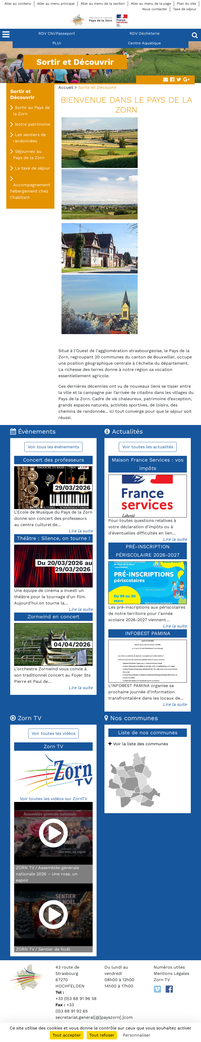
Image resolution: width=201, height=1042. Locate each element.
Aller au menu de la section (103, 3)
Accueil (65, 87)
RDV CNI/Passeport (56, 33)
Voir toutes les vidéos (53, 733)
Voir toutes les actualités (147, 446)
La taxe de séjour (32, 168)
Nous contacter (154, 9)
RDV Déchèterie (145, 33)
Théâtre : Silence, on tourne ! (53, 538)
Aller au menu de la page (151, 3)
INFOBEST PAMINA (147, 633)
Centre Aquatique (144, 43)
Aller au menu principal (56, 3)
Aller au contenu (17, 3)
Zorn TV (162, 979)
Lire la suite (81, 530)
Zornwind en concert (53, 617)
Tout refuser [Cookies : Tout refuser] (101, 1035)
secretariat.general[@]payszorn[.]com (94, 1017)
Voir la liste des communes (138, 743)
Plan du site (186, 3)
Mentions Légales (171, 973)
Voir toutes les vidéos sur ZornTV (53, 798)
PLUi (56, 43)
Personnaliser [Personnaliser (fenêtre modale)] (136, 1035)
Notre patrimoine (32, 124)
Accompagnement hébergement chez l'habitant (30, 191)
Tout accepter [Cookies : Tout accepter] (66, 1035)
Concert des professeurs (53, 460)
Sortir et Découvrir (22, 94)
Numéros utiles (169, 967)
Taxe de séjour (184, 9)
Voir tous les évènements (53, 446)
